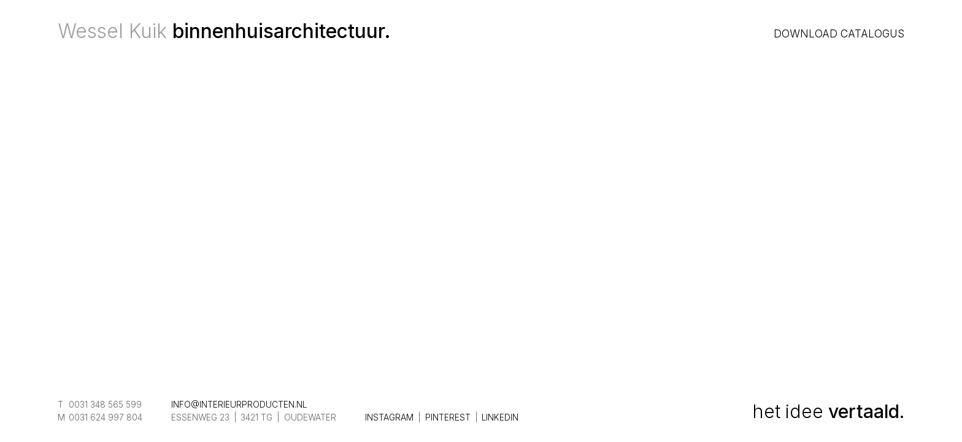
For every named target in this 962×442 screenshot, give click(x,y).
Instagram (389, 417)
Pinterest (448, 417)
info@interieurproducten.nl (239, 404)
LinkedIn (500, 417)
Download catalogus (839, 33)
